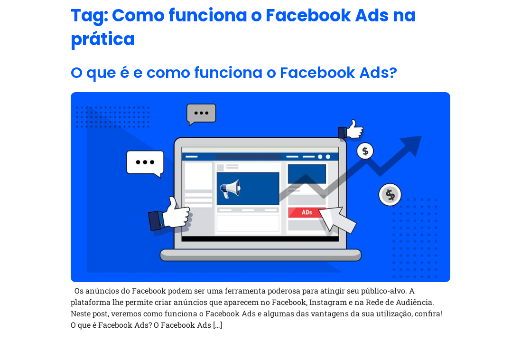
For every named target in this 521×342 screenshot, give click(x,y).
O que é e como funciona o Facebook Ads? (234, 72)
